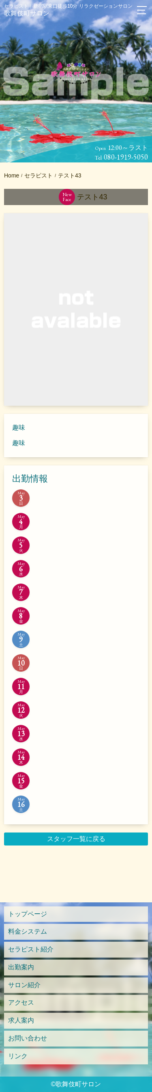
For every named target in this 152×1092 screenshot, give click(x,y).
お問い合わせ (27, 1038)
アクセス (21, 1002)
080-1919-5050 (126, 157)
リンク (18, 1056)
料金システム (27, 931)
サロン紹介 (24, 985)
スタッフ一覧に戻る (76, 838)
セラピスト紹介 (31, 949)
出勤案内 (21, 967)
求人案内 (21, 1020)
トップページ (27, 913)
